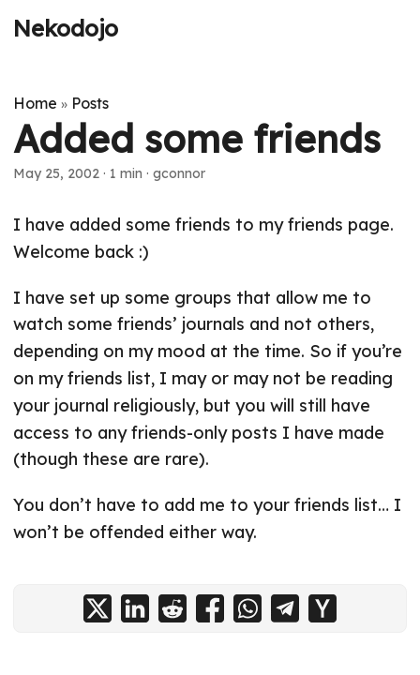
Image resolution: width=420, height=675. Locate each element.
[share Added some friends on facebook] (210, 608)
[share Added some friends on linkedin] (135, 608)
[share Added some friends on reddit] (172, 608)
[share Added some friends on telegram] (285, 608)
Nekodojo (65, 28)
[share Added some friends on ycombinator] (322, 608)
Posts (90, 103)
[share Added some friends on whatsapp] (247, 608)
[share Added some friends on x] (97, 608)
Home (35, 103)
